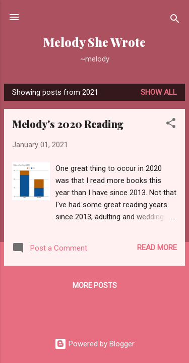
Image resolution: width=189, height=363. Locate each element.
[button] (171, 125)
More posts (95, 285)
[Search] (175, 20)
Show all (159, 92)
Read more (157, 247)
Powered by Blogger (94, 343)
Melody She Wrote (94, 42)
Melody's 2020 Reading (67, 124)
